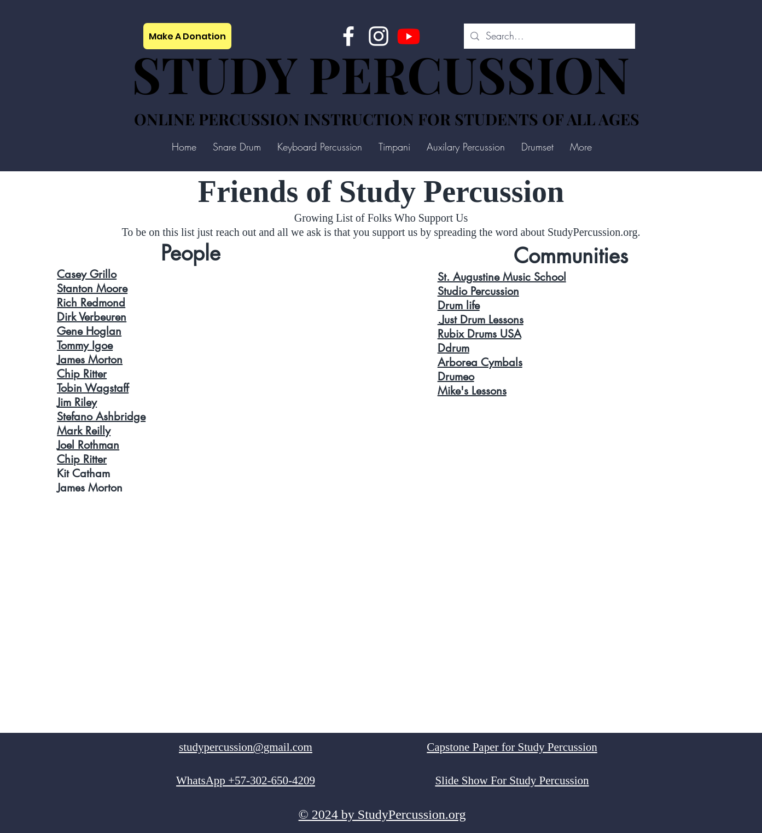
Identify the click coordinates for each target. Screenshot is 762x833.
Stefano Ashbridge (101, 416)
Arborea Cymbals (480, 362)
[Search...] (549, 36)
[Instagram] (378, 36)
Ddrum (453, 348)
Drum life (459, 305)
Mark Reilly (83, 431)
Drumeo (456, 376)
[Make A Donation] (187, 36)
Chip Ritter (82, 374)
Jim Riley (77, 402)
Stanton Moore (92, 288)
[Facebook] (348, 36)
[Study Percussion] (408, 36)
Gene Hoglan (89, 331)
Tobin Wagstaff (93, 388)
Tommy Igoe (85, 345)
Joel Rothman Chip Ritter (88, 452)
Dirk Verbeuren (91, 317)
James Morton (90, 359)
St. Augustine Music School (502, 277)
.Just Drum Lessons (480, 320)
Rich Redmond (91, 303)
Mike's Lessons (472, 391)
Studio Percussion (478, 291)
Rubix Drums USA (479, 334)
